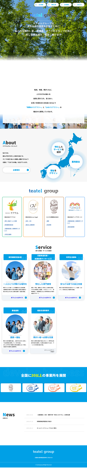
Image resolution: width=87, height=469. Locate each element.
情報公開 (50, 5)
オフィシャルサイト (17, 299)
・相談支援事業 (70, 228)
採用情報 (63, 5)
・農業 (47, 222)
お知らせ (76, 5)
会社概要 (38, 5)
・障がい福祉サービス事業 (10, 222)
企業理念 (18, 170)
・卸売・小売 (28, 222)
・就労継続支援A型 (8, 226)
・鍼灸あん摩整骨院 (30, 226)
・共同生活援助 (7, 236)
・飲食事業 (48, 226)
